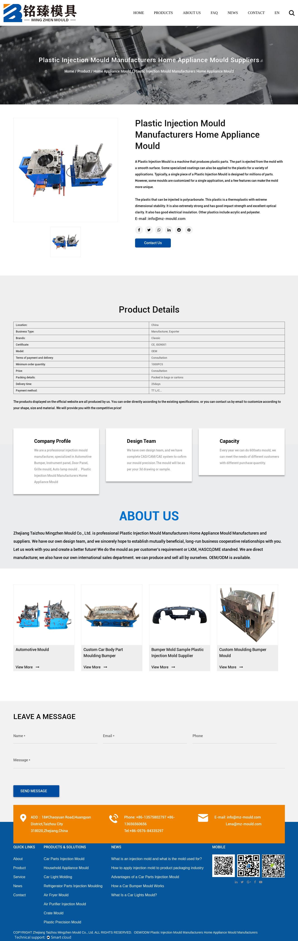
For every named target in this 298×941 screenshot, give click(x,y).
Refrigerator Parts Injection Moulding (73, 884)
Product (83, 71)
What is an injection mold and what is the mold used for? (156, 857)
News (17, 884)
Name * (19, 736)
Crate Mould (53, 911)
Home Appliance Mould (112, 71)
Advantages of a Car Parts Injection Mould (145, 875)
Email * (108, 736)
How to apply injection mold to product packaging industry (157, 866)
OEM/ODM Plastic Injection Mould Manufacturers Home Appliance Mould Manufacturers (195, 930)
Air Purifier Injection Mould (65, 902)
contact (256, 13)
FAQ (214, 13)
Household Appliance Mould (66, 866)
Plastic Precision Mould (62, 920)
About (18, 857)
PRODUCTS (163, 13)
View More (27, 667)
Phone (198, 736)
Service (19, 875)
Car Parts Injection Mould (64, 857)
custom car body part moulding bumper (103, 652)
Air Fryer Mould (56, 893)
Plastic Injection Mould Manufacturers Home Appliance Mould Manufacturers (189, 533)
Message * (21, 759)
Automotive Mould (32, 649)
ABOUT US (192, 13)
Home (138, 13)
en (277, 13)
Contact (19, 893)
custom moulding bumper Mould (242, 652)
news (233, 13)
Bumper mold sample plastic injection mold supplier (177, 652)
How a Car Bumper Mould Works (137, 884)
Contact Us (153, 243)
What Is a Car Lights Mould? (134, 893)
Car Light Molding (58, 875)
